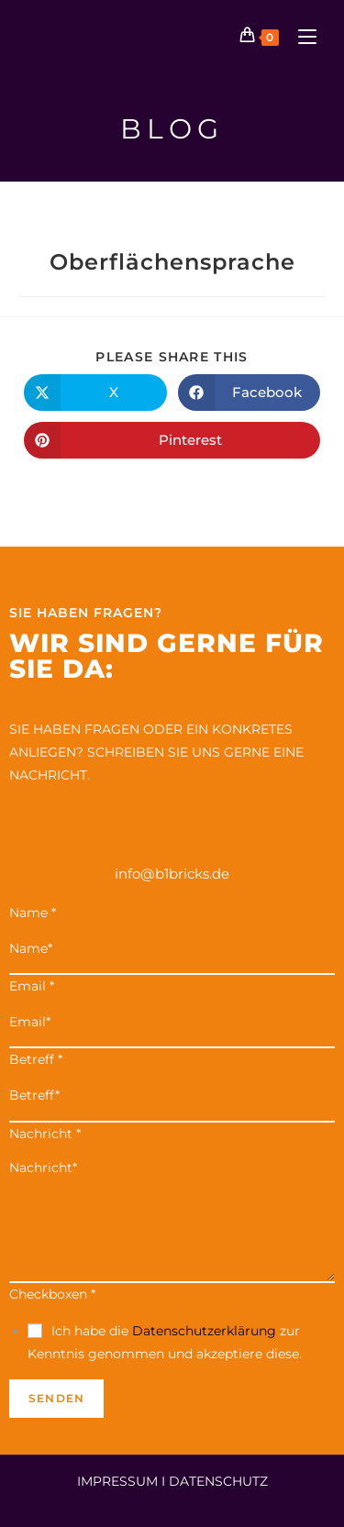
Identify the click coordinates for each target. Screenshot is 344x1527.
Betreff (35, 1059)
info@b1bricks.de (172, 873)
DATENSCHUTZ (218, 1481)
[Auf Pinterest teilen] (172, 440)
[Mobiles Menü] (300, 36)
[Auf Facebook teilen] (249, 392)
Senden (56, 1398)
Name (32, 912)
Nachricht (45, 1133)
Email (31, 986)
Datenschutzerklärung (204, 1330)
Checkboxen (52, 1294)
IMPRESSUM (117, 1481)
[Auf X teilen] (95, 392)
